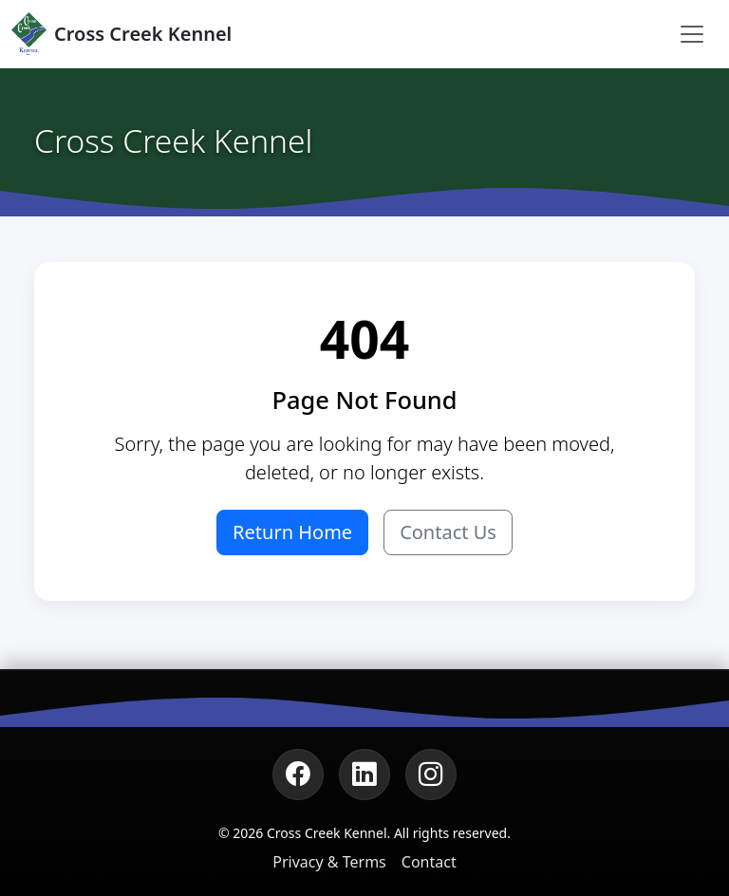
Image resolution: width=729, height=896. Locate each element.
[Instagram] (431, 774)
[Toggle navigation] (692, 34)
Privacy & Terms (328, 861)
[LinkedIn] (364, 774)
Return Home (292, 532)
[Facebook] (298, 774)
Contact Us (448, 532)
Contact (429, 861)
